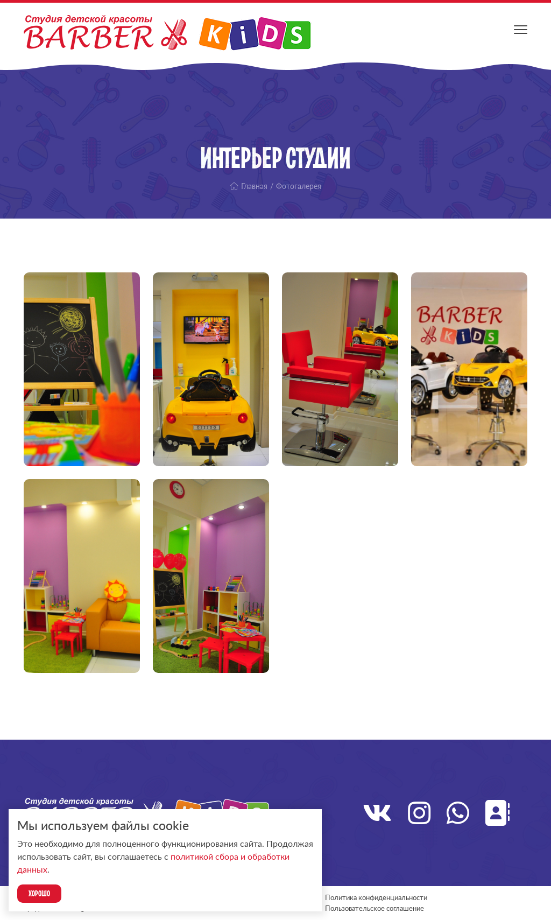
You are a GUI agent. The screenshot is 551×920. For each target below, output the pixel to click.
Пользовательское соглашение (374, 908)
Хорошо (39, 893)
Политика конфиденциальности (376, 897)
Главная (248, 186)
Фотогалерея (298, 186)
